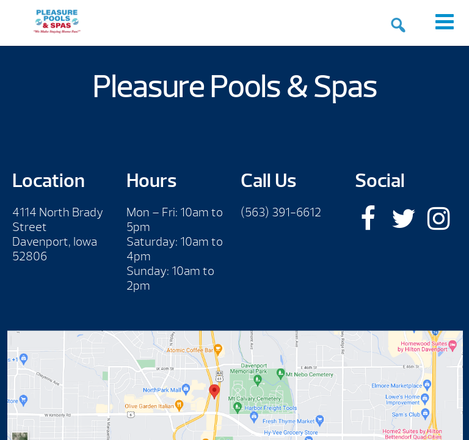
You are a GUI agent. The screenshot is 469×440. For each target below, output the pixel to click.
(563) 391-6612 (281, 212)
